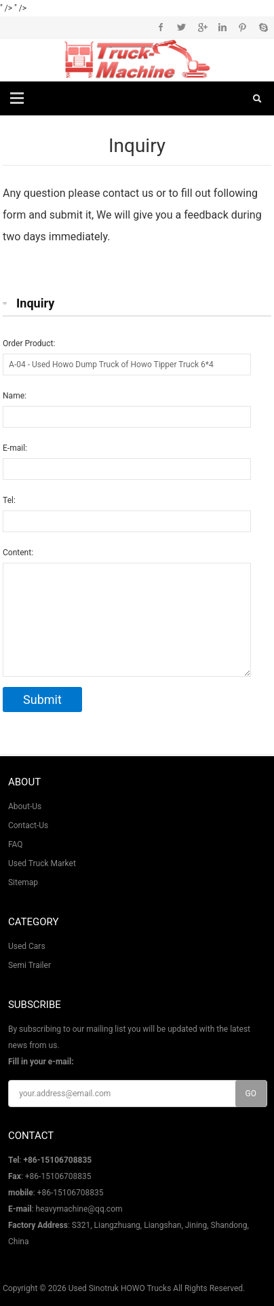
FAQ (15, 844)
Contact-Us (28, 825)
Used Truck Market (42, 863)
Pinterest (242, 27)
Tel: (9, 500)
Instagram (222, 27)
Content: (18, 552)
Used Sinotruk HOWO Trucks (120, 1288)
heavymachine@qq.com (79, 1209)
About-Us (24, 806)
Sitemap (23, 882)
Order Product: (29, 343)
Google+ (201, 27)
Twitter (181, 27)
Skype (262, 27)
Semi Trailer (29, 965)
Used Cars (26, 946)
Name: (14, 395)
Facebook (161, 27)
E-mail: (15, 448)
